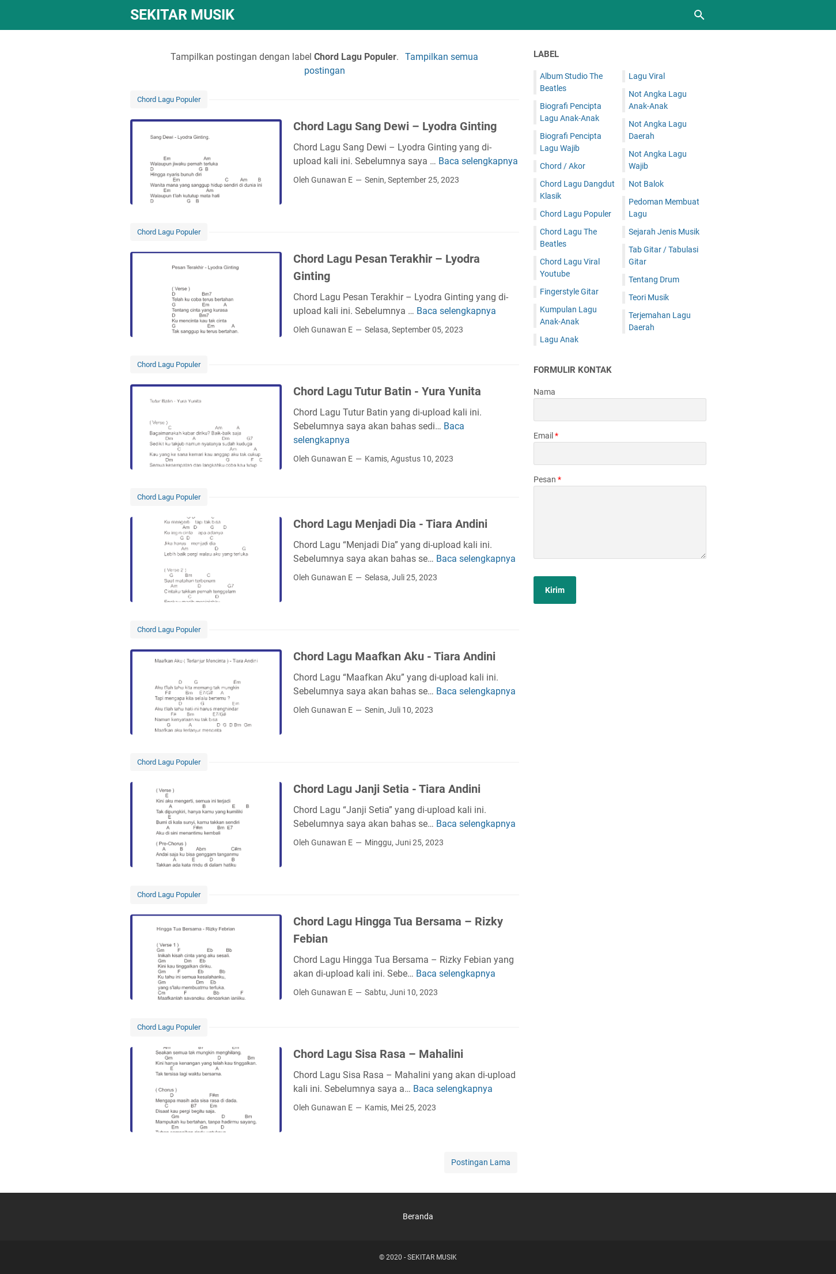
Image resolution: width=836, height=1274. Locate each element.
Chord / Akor (562, 166)
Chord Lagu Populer (169, 99)
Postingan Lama (480, 1162)
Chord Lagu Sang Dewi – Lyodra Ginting (395, 126)
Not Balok (646, 183)
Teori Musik (649, 297)
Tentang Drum (654, 279)
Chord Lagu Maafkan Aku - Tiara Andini (394, 656)
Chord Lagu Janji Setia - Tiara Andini (387, 789)
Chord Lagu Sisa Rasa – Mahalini (378, 1054)
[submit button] (555, 590)
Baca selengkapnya (478, 161)
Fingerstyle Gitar (569, 291)
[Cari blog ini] (699, 15)
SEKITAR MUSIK (182, 14)
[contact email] (620, 453)
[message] (620, 522)
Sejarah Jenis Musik (664, 231)
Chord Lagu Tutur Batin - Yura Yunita (387, 391)
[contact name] (620, 409)
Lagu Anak (559, 339)
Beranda (418, 1216)
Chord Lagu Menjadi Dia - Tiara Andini (390, 524)
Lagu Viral (647, 76)
